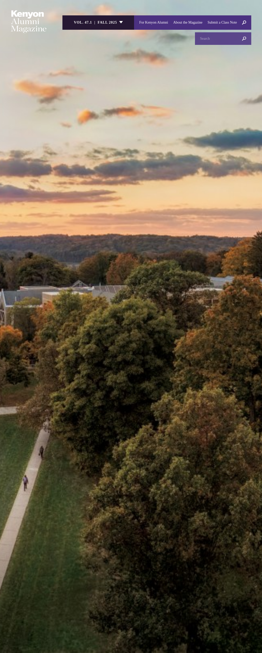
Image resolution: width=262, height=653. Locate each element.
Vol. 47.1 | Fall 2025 (95, 22)
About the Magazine (187, 22)
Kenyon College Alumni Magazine (29, 21)
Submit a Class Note (222, 22)
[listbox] (98, 22)
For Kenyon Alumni (153, 22)
